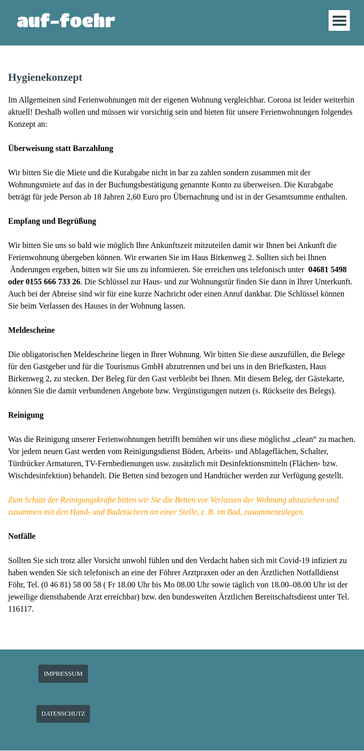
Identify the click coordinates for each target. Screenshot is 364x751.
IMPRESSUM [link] (62, 673)
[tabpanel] (182, 354)
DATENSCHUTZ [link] (63, 713)
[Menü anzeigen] (339, 20)
